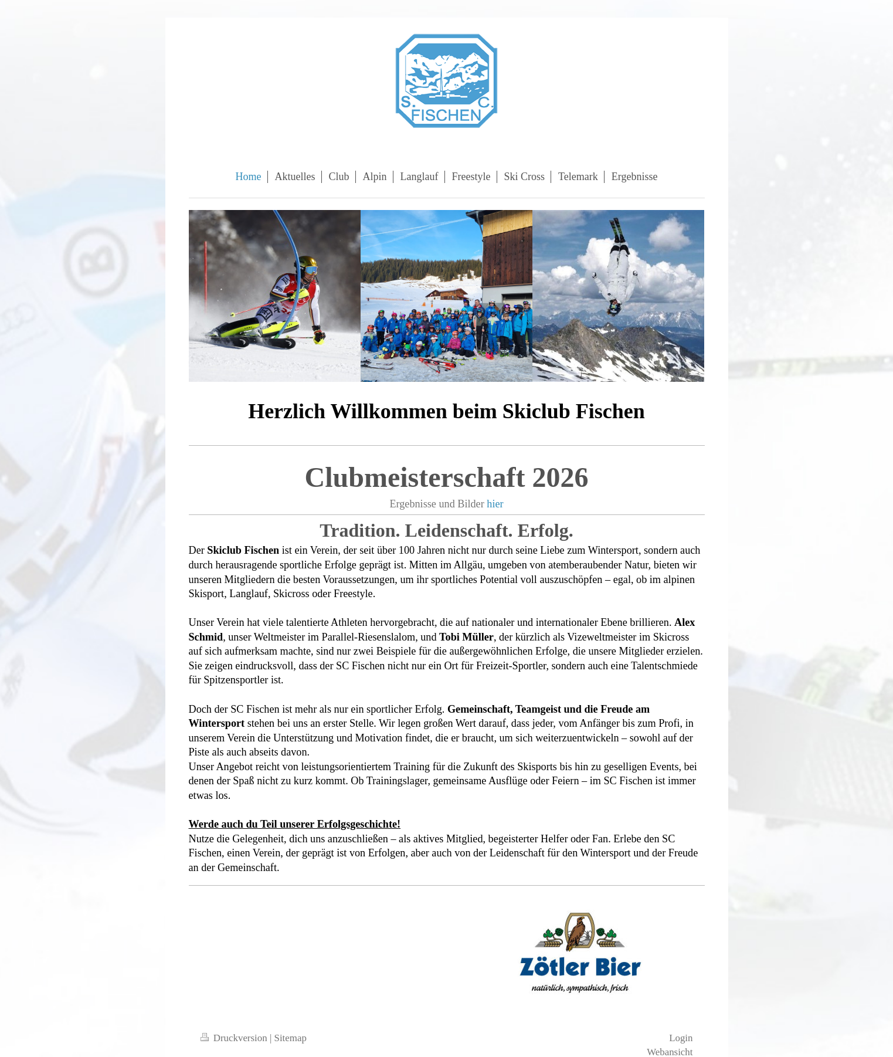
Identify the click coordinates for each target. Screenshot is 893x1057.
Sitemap (290, 1038)
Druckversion (235, 1038)
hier (495, 504)
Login (680, 1038)
